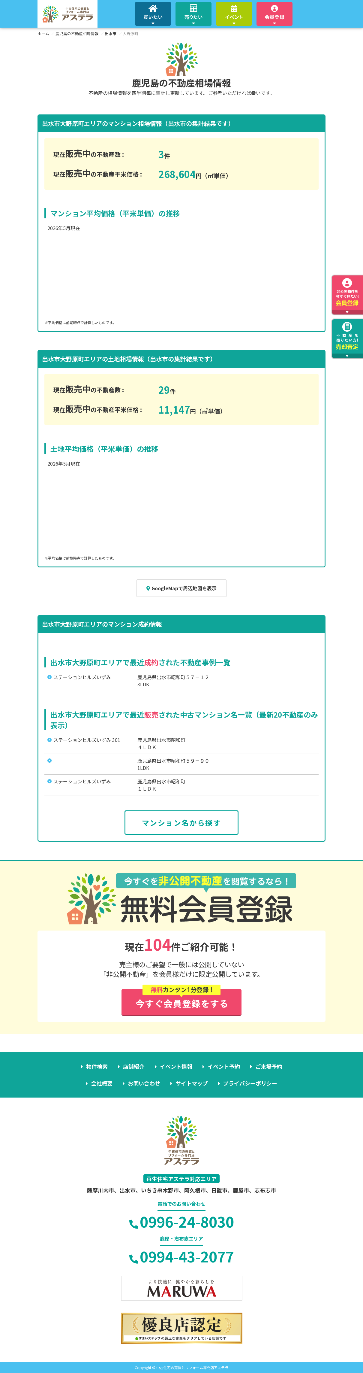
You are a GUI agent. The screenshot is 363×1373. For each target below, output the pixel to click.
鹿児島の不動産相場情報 (77, 33)
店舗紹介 (134, 1066)
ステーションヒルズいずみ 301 (86, 739)
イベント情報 (176, 1066)
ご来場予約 (268, 1066)
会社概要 (101, 1083)
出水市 (110, 33)
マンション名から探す (181, 822)
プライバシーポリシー (250, 1083)
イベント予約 (224, 1066)
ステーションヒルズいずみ (82, 677)
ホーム (43, 33)
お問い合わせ (144, 1083)
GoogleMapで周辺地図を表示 (181, 588)
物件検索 (97, 1066)
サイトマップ (192, 1083)
